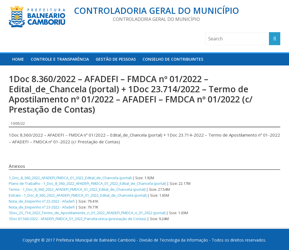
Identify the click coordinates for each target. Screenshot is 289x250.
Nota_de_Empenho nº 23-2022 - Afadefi (42, 207)
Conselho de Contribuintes (173, 59)
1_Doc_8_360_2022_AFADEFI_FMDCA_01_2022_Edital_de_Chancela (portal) (70, 177)
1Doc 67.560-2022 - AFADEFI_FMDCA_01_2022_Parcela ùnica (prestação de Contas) (77, 218)
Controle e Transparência (60, 59)
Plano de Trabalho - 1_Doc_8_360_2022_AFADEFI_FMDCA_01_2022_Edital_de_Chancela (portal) (87, 183)
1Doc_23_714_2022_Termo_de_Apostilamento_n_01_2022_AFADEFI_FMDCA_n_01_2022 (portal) (87, 212)
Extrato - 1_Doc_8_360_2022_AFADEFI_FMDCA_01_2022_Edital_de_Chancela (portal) (77, 195)
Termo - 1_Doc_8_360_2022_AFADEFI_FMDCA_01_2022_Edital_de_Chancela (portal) (77, 189)
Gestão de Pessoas (116, 59)
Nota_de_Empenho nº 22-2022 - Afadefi (42, 201)
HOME (18, 59)
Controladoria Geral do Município (156, 10)
